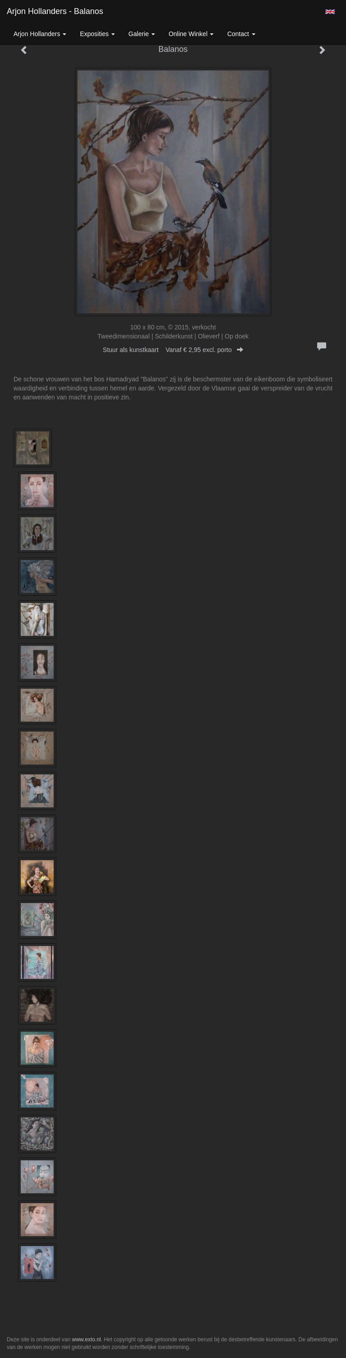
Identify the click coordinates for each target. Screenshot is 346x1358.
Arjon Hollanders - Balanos (55, 11)
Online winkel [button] (191, 33)
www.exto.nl (86, 1339)
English (330, 11)
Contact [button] (241, 33)
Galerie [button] (141, 33)
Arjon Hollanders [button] (40, 33)
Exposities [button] (97, 33)
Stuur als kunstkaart (173, 349)
